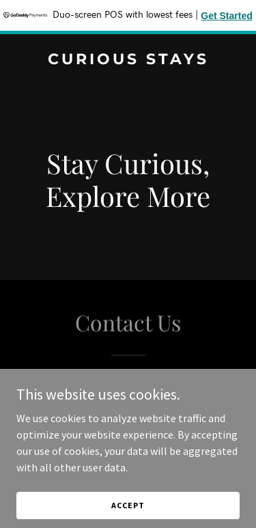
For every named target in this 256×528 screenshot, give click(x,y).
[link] (128, 60)
